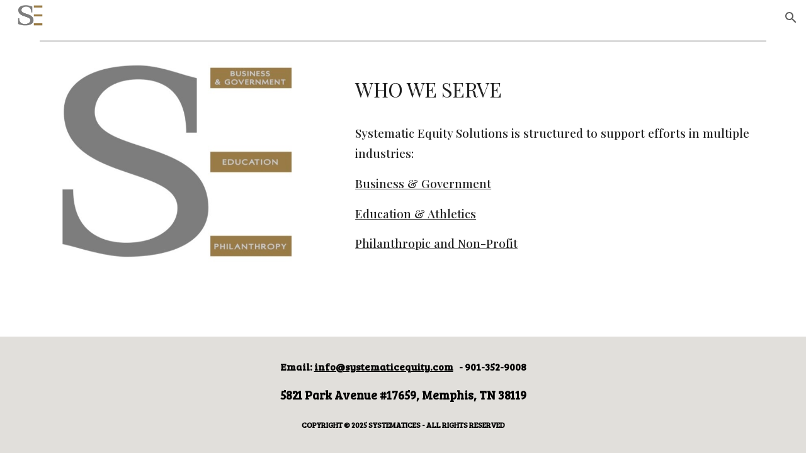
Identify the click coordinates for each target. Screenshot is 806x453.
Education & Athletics (415, 213)
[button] (791, 18)
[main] (558, 88)
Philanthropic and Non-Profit (436, 243)
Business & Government (423, 183)
